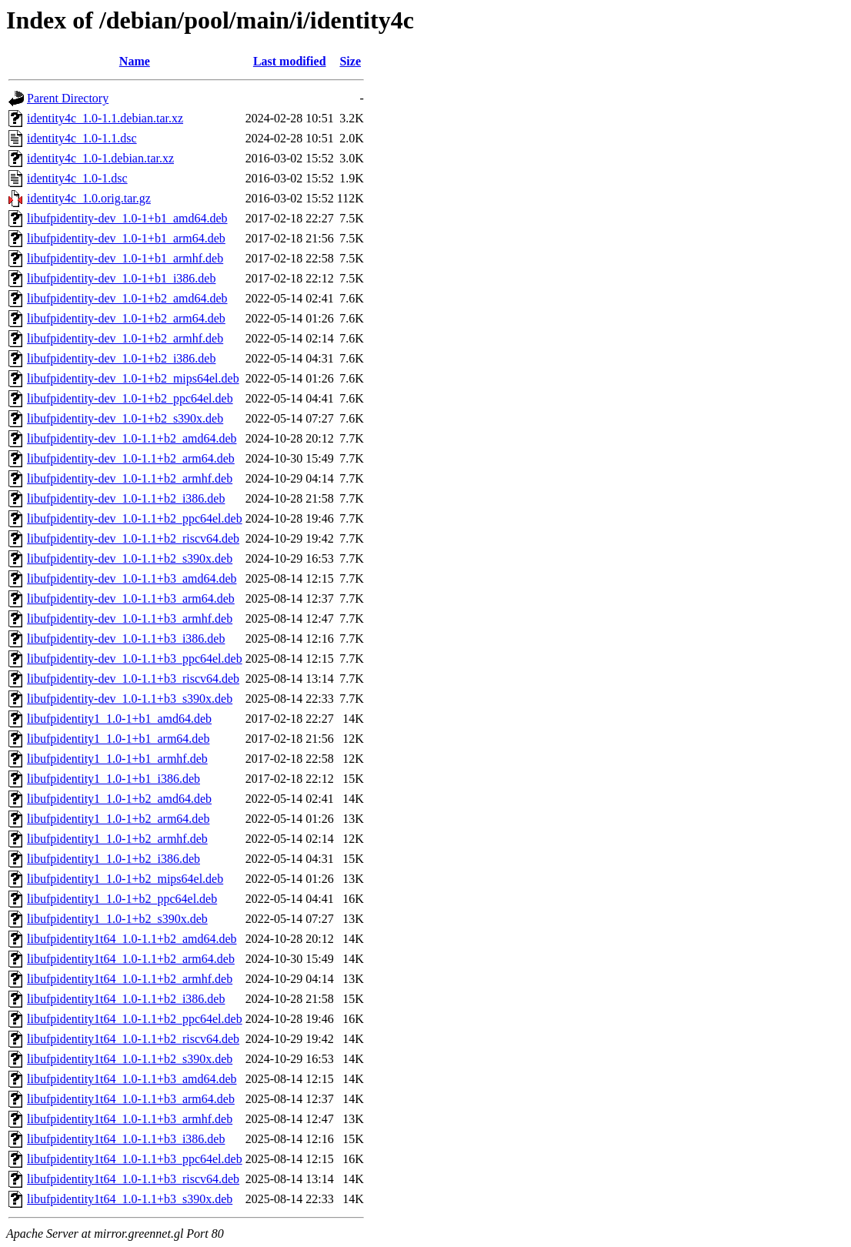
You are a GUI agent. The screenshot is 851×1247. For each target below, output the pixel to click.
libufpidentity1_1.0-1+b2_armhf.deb (117, 838)
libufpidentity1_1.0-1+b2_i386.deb (113, 858)
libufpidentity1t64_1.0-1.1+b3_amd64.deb (132, 1078)
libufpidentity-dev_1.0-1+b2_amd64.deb (127, 298)
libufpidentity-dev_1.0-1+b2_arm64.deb (126, 318)
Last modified (289, 61)
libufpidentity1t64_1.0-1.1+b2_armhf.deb (129, 978)
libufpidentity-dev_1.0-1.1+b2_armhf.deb (129, 478)
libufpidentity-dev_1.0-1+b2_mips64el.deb (133, 378)
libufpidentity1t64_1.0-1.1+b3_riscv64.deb (133, 1178)
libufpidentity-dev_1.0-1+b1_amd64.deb (127, 218)
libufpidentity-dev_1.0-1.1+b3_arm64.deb (131, 598)
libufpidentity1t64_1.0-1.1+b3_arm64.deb (131, 1098)
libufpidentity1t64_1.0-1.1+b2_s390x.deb (129, 1058)
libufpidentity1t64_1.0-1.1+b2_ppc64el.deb (134, 1018)
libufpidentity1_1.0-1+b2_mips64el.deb (125, 878)
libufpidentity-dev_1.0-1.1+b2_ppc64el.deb (134, 518)
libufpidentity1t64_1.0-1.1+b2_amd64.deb (132, 938)
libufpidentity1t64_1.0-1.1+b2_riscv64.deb (133, 1038)
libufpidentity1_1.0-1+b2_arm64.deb (118, 818)
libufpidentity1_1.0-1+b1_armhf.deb (117, 758)
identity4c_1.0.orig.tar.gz (89, 198)
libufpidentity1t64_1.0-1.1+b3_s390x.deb (129, 1198)
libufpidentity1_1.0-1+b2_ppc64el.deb (122, 898)
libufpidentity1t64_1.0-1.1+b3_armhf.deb (129, 1118)
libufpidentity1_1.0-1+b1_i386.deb (113, 778)
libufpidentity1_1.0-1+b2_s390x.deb (117, 918)
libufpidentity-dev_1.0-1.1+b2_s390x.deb (129, 558)
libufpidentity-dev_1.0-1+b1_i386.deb (121, 278)
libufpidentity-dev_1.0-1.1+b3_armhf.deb (129, 618)
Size (350, 61)
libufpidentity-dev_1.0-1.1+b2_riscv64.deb (133, 538)
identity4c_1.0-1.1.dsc (82, 138)
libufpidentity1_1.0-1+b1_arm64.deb (118, 738)
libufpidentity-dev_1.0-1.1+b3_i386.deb (126, 638)
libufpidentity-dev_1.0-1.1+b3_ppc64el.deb (134, 658)
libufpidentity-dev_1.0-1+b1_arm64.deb (126, 238)
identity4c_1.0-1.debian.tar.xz (100, 158)
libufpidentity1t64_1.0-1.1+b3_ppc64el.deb (134, 1158)
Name (134, 61)
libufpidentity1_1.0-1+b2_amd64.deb (119, 798)
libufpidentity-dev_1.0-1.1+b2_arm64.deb (131, 458)
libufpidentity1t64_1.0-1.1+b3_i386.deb (126, 1138)
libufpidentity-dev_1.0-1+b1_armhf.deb (125, 258)
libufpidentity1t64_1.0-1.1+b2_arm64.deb (131, 958)
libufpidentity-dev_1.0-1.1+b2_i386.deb (126, 498)
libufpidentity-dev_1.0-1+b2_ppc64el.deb (130, 398)
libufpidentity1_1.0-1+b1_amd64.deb (119, 718)
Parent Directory (67, 98)
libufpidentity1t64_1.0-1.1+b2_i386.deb (126, 998)
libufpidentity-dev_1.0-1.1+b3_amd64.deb (132, 578)
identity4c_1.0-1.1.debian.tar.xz (105, 118)
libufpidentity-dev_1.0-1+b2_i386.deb (121, 358)
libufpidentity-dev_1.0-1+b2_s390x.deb (125, 418)
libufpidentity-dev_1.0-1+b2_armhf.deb (125, 338)
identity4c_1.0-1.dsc (77, 178)
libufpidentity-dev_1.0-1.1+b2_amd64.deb (132, 438)
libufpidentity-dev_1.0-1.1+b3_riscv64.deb (133, 678)
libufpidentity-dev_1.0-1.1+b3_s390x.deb (129, 698)
